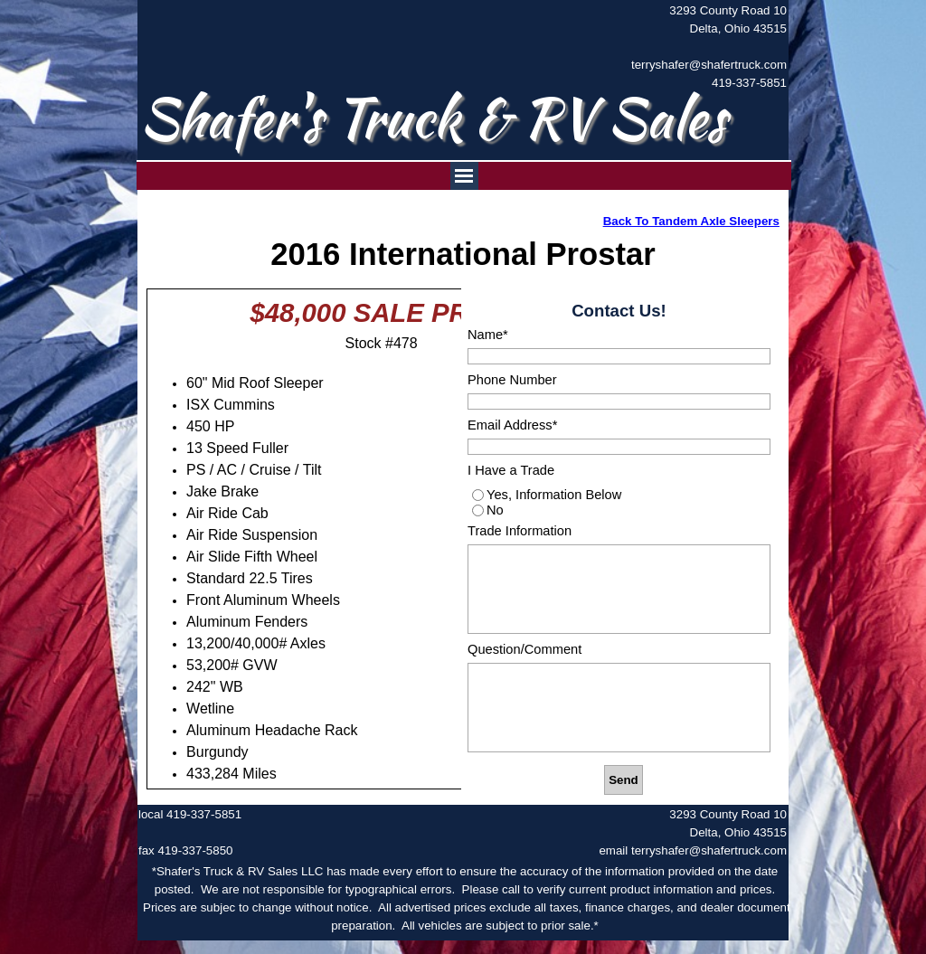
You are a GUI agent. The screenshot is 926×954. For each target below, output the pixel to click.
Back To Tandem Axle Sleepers (691, 221)
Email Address (512, 425)
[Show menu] (464, 176)
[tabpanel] (699, 47)
